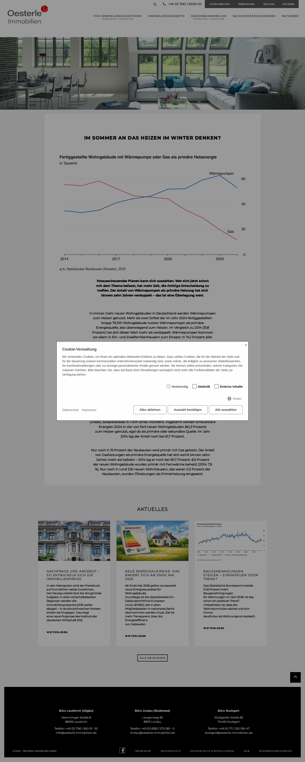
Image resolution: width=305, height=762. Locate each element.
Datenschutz (70, 410)
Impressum (89, 410)
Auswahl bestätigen (187, 410)
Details (237, 399)
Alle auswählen (226, 410)
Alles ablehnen (149, 410)
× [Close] (245, 345)
